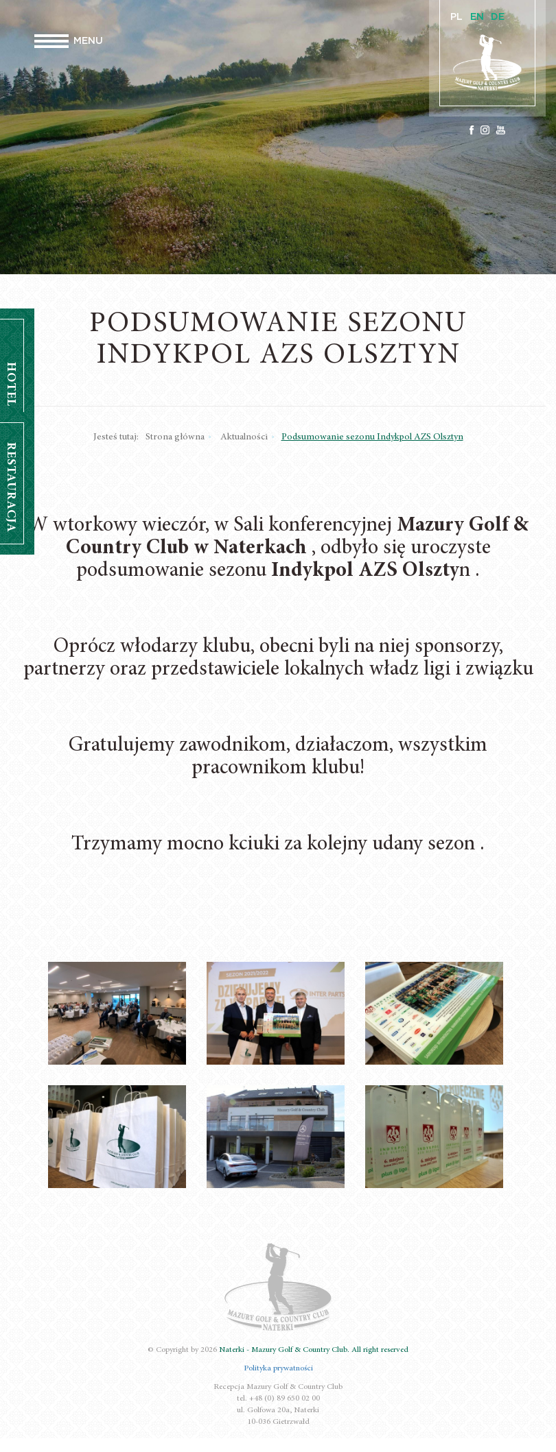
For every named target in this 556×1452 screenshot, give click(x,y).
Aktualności (244, 437)
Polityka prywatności (278, 1368)
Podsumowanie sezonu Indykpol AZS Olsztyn (372, 437)
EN (477, 17)
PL (456, 17)
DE (498, 17)
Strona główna (175, 437)
